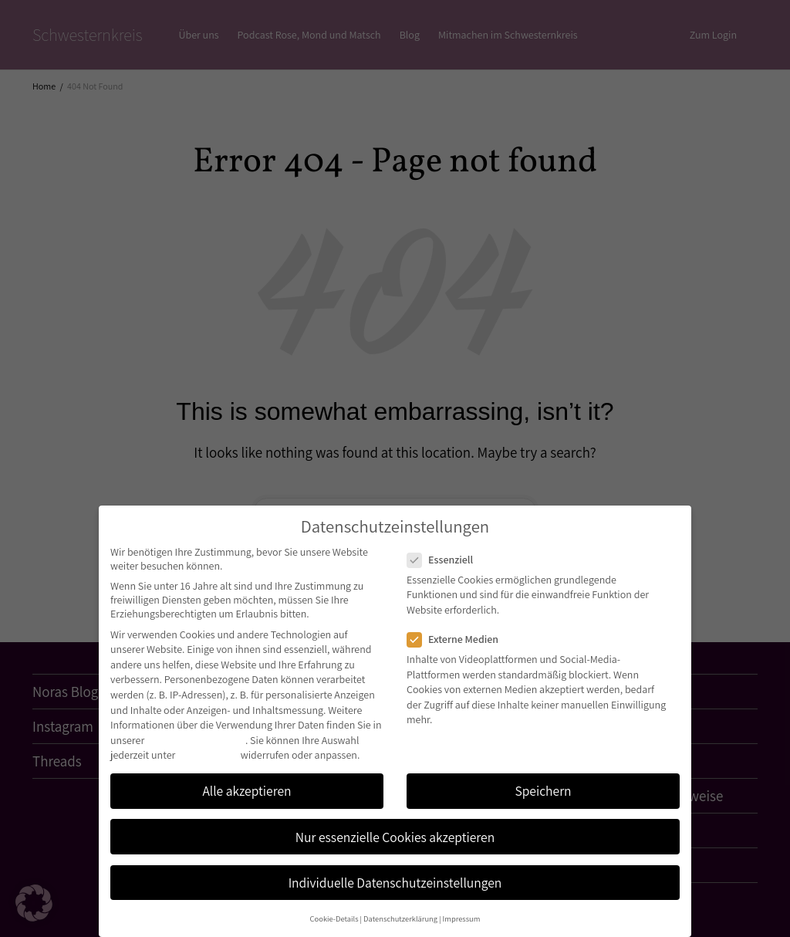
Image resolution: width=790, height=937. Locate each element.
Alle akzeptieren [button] (246, 791)
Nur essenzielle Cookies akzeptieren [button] (395, 837)
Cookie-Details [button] (334, 918)
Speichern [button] (543, 791)
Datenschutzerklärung (196, 740)
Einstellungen (207, 755)
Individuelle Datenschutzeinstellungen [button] (395, 882)
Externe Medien (457, 639)
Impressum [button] (462, 918)
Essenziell (445, 560)
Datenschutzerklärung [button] (400, 918)
